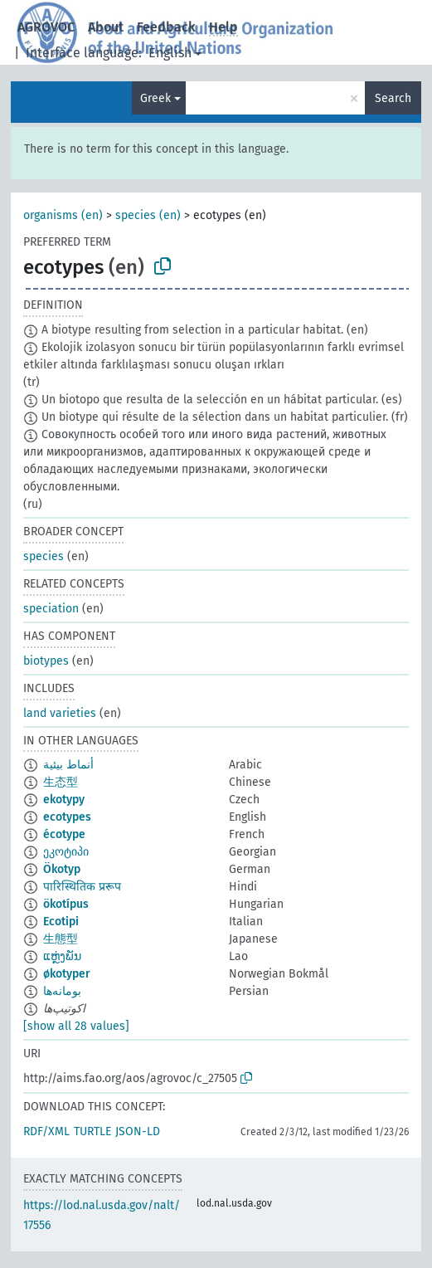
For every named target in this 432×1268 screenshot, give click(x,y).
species (43, 556)
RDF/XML (46, 1131)
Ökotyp (61, 869)
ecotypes (67, 817)
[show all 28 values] (76, 1026)
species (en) (148, 215)
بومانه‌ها (62, 991)
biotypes (46, 661)
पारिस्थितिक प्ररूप (82, 887)
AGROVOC (46, 27)
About (106, 27)
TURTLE (92, 1131)
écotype (64, 834)
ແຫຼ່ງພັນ (62, 956)
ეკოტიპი (66, 852)
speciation (51, 609)
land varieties (59, 713)
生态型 (60, 782)
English (170, 53)
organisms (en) (63, 215)
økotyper (66, 974)
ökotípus (66, 904)
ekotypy (64, 799)
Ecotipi (61, 921)
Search (393, 98)
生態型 (60, 939)
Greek (155, 98)
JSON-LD (137, 1131)
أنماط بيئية (68, 765)
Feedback (166, 27)
